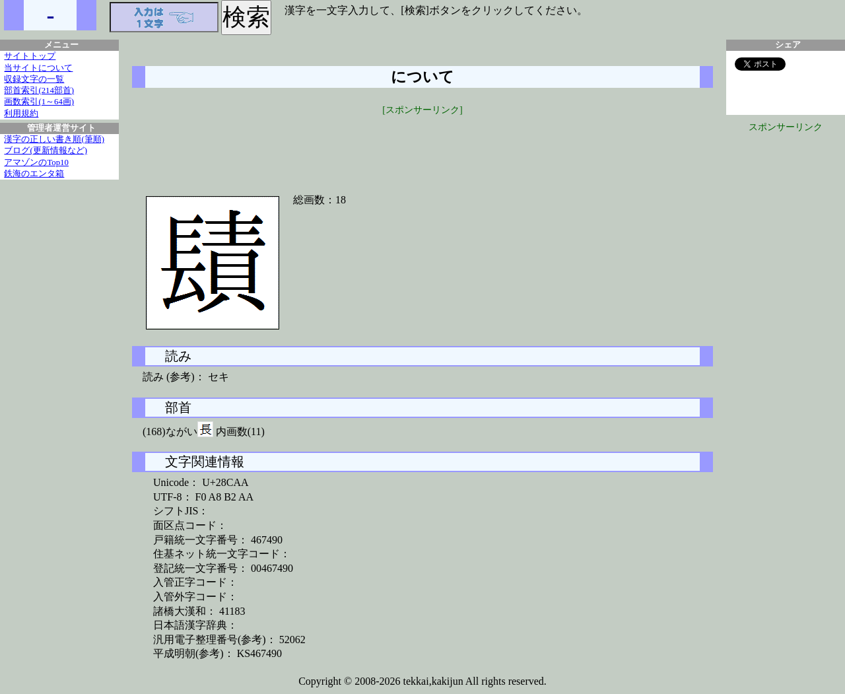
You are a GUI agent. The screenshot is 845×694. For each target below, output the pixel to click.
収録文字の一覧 (34, 79)
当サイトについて (38, 68)
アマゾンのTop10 (36, 162)
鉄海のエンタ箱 (34, 173)
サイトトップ (29, 56)
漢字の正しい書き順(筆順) (54, 139)
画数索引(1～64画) (39, 101)
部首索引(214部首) (39, 90)
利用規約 (21, 113)
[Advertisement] (422, 146)
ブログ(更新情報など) (45, 150)
